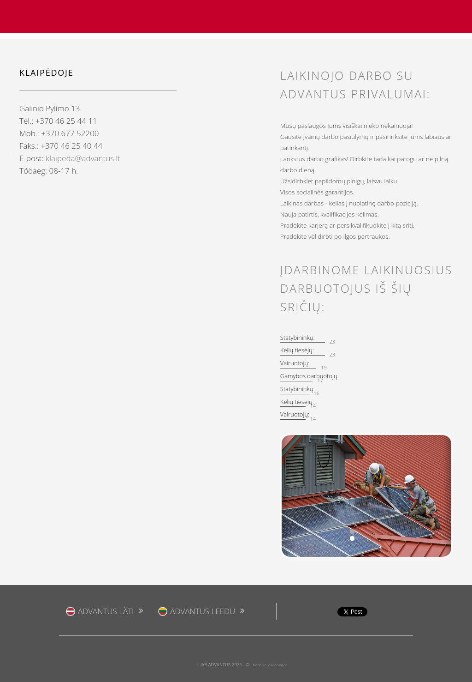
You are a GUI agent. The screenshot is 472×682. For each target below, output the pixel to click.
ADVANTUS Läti (106, 611)
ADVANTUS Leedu (202, 611)
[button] (286, 495)
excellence (278, 665)
